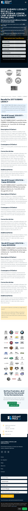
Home (2, 457)
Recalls (14, 96)
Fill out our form (12, 403)
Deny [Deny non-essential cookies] (20, 508)
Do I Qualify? (4, 459)
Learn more (14, 506)
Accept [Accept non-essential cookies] (24, 508)
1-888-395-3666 (14, 405)
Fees (2, 468)
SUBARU (19, 96)
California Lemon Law (6, 96)
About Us (3, 465)
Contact (3, 471)
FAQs (2, 462)
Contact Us (8, 434)
